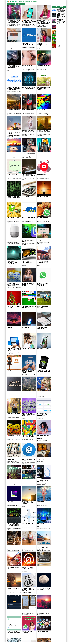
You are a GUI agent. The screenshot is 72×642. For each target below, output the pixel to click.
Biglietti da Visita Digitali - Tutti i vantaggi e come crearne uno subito (43, 243)
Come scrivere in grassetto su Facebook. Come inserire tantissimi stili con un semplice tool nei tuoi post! (14, 636)
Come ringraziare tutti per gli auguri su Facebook (43, 437)
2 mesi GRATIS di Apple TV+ (26, 484)
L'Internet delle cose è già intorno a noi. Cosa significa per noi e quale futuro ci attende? (28, 91)
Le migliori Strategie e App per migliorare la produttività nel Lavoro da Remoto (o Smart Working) (43, 22)
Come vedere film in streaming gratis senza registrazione (28, 265)
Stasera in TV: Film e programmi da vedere (42, 262)
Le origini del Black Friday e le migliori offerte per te (13, 393)
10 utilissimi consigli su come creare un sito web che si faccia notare (13, 353)
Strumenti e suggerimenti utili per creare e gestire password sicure (13, 48)
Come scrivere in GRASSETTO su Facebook (13, 632)
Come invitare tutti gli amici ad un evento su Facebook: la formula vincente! (14, 88)
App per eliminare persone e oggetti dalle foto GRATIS (28, 131)
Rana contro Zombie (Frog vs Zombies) (13, 218)
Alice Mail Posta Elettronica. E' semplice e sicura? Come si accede (28, 463)
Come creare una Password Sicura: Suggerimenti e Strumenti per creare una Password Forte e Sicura (13, 45)
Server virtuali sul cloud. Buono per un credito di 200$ (28, 375)
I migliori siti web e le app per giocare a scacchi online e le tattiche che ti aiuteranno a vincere (13, 550)
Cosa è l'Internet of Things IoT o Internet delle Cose (28, 88)
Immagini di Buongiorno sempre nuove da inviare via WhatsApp (43, 222)
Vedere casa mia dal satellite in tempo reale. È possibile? (28, 393)
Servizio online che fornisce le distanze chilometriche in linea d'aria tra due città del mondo (14, 592)
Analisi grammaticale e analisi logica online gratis (43, 131)
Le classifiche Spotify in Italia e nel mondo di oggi (43, 352)
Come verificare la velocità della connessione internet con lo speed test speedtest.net (28, 331)
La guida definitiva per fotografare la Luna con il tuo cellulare (43, 592)
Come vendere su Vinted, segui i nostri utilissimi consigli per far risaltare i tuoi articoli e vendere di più (28, 353)
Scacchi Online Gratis (13, 546)
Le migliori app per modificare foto (41, 69)
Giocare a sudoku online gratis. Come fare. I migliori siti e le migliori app (28, 527)
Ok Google (10, 239)
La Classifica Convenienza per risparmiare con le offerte (43, 92)
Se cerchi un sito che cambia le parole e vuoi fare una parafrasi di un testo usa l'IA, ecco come (28, 550)
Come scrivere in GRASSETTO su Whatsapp (14, 175)
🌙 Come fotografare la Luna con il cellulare (43, 589)
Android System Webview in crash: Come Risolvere (43, 371)
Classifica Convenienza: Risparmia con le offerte (43, 88)
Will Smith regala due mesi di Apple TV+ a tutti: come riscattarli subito (29, 481)
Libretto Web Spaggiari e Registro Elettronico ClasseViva (42, 568)
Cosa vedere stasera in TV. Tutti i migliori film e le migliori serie (43, 265)
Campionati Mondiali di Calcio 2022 (61, 41)
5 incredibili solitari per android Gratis (29, 307)
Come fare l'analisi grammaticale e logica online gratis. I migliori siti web (43, 135)
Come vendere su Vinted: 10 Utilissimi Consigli (28, 349)
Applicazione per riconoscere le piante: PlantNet (13, 132)
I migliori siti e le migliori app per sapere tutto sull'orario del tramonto (43, 614)
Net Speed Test (26, 327)
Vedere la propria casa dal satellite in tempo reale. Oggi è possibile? (28, 396)
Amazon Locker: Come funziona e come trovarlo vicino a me (28, 502)
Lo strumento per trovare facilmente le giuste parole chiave (28, 418)
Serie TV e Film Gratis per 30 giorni (43, 458)
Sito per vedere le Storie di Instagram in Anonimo (28, 240)
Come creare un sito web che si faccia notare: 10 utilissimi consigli (14, 349)
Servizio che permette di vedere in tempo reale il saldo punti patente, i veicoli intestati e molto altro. (28, 47)
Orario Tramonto (41, 610)
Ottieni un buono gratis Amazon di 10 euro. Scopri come (28, 222)
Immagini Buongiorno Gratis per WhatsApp (42, 218)
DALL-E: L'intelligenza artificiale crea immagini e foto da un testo (43, 154)
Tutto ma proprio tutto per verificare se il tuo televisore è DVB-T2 (42, 200)
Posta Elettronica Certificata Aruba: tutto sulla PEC (28, 589)
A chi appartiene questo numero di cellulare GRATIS (28, 284)
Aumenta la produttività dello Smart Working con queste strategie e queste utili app (43, 26)
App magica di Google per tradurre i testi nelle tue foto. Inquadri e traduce (28, 614)
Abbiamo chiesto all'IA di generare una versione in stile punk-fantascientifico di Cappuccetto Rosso (14, 484)
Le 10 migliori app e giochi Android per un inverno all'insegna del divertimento (43, 396)
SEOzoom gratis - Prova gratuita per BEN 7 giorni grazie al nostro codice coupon (43, 418)
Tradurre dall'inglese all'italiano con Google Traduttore (28, 114)
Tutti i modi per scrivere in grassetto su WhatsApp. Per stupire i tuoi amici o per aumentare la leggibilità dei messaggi (14, 179)
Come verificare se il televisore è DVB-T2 (42, 197)
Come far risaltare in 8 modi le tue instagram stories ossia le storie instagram (43, 178)
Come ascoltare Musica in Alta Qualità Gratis (13, 414)
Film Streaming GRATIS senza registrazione (28, 262)
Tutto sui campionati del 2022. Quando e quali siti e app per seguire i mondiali (43, 310)
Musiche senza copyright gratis (41, 110)
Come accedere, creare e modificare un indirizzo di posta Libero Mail (29, 571)
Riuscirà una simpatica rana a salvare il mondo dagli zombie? (13, 222)
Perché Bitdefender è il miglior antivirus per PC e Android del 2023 (13, 66)
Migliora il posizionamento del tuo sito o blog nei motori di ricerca (43, 414)
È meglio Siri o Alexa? (42, 631)
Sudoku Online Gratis (28, 523)
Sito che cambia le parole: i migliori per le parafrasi (28, 547)
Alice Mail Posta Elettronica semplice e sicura (28, 459)
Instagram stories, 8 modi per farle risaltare (43, 175)
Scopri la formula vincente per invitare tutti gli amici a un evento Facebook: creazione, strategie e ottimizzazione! (14, 92)
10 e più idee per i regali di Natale (60, 46)
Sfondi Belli (10, 327)
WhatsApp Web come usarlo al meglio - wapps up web (42, 284)
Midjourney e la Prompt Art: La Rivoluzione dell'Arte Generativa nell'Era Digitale (14, 21)
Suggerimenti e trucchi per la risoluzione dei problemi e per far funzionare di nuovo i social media (43, 506)
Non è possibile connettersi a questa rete (43, 525)
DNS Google (10, 370)
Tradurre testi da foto (28, 610)
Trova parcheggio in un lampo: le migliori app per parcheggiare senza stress (13, 524)
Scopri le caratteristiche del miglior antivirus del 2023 (13, 70)
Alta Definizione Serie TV (29, 153)
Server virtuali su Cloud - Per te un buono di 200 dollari (28, 371)
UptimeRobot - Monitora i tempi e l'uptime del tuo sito (14, 197)
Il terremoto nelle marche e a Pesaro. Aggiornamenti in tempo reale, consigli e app (13, 462)
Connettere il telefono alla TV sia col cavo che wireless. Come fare (43, 48)
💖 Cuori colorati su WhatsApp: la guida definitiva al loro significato (29, 21)
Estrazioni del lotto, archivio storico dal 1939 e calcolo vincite (13, 284)
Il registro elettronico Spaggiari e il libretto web (43, 571)
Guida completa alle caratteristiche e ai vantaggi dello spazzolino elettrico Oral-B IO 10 (43, 484)
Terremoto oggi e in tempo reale (12, 458)
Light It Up (10, 501)
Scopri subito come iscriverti (40, 461)
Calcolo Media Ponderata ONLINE (27, 197)
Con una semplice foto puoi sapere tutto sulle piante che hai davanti (13, 136)
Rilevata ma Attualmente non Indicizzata (12, 262)
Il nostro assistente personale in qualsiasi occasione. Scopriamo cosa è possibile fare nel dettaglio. (13, 243)
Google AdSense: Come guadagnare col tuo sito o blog (28, 175)
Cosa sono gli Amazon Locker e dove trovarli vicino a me (28, 506)
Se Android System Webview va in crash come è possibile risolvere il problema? (43, 374)
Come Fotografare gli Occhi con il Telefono (28, 66)
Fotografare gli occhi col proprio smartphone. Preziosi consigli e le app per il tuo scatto (28, 70)
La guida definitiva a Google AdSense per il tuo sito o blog (29, 179)
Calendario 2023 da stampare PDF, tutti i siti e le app (43, 331)
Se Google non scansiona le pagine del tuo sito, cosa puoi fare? (13, 266)
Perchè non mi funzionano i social (42, 502)
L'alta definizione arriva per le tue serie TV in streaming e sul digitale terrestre (28, 157)
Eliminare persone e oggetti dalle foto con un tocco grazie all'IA (28, 135)
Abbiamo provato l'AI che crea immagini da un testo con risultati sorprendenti (43, 157)
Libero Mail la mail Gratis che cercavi (27, 568)
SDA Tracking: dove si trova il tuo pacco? (43, 547)
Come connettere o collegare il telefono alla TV (43, 44)
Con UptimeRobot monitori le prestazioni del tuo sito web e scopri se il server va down (13, 200)
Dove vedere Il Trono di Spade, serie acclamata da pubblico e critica (14, 114)
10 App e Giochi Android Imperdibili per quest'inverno (43, 393)
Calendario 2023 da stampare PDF (42, 328)
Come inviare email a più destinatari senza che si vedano (13, 154)
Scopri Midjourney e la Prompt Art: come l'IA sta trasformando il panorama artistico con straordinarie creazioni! (13, 25)
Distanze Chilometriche (13, 588)
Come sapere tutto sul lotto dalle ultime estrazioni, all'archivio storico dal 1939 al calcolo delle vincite (14, 288)
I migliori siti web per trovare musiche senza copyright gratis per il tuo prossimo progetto (43, 114)
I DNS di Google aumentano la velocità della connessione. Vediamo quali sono (13, 374)
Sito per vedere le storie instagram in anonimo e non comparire (28, 244)
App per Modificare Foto (43, 65)
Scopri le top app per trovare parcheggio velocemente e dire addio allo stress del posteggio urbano (14, 528)
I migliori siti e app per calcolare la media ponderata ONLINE (27, 200)
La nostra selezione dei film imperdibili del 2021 (13, 570)
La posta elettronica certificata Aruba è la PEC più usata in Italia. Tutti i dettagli (28, 593)
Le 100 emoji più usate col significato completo (13, 439)
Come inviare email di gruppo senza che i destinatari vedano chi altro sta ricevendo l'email (13, 157)
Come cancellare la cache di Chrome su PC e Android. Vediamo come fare (28, 439)
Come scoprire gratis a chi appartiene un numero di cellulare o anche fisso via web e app (29, 288)
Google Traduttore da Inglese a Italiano (28, 110)
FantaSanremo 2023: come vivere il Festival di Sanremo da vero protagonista (14, 610)
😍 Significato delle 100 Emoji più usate (13, 436)
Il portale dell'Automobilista (27, 44)
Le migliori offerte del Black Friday (11, 395)
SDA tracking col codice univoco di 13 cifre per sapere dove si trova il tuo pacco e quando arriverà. (43, 550)
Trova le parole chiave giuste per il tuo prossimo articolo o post (28, 414)
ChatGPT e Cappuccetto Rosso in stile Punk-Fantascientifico (13, 481)
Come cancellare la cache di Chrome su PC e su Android (28, 436)
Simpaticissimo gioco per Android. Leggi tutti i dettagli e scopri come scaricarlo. (13, 506)
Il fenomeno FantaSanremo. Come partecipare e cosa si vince (13, 614)
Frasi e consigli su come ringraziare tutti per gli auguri (43, 441)
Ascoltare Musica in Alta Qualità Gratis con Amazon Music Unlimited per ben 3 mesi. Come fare (13, 418)
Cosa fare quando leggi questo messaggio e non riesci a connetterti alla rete (43, 529)
